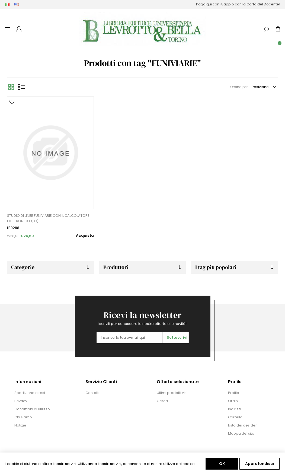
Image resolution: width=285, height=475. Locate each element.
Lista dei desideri (243, 425)
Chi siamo (23, 417)
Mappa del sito (241, 433)
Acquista (85, 235)
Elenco (21, 87)
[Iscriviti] (130, 337)
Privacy (20, 400)
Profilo (233, 392)
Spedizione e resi (29, 392)
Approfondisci (259, 463)
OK (222, 463)
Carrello (235, 417)
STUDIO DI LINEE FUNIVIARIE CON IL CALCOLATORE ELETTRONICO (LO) (48, 218)
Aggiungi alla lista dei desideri (12, 102)
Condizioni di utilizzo (32, 409)
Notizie (20, 425)
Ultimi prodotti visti (172, 392)
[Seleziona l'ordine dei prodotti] (263, 87)
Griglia (11, 87)
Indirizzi (234, 409)
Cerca (162, 400)
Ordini (233, 400)
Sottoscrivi (177, 337)
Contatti (92, 392)
